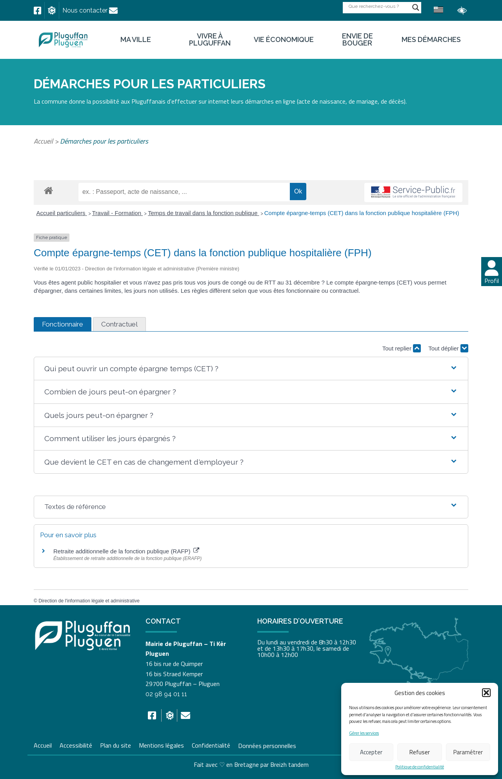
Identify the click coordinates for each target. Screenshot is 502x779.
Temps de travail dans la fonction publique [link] (203, 213)
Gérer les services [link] (364, 733)
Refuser (419, 752)
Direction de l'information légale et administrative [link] (89, 601)
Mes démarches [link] (431, 39)
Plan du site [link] (115, 744)
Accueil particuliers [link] (61, 213)
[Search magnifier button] (415, 7)
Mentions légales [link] (161, 744)
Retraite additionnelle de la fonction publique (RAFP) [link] (126, 551)
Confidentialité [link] (211, 744)
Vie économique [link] (284, 39)
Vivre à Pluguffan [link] (210, 40)
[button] (486, 693)
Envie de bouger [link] (357, 40)
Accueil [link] (43, 141)
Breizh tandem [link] (289, 764)
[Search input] (378, 6)
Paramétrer (468, 752)
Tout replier (401, 348)
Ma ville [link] (135, 39)
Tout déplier (448, 348)
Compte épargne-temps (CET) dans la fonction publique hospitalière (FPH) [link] (361, 213)
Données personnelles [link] (267, 745)
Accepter (371, 752)
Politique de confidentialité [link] (419, 767)
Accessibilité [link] (76, 744)
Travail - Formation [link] (117, 213)
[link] (37, 10)
